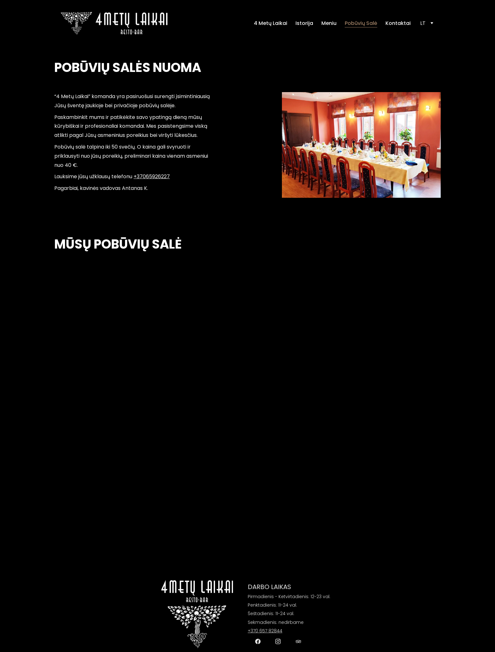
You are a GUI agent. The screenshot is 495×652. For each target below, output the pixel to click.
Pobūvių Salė (361, 23)
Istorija (304, 23)
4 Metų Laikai (270, 23)
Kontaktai (398, 23)
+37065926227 (152, 176)
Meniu (329, 23)
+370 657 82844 (267, 629)
